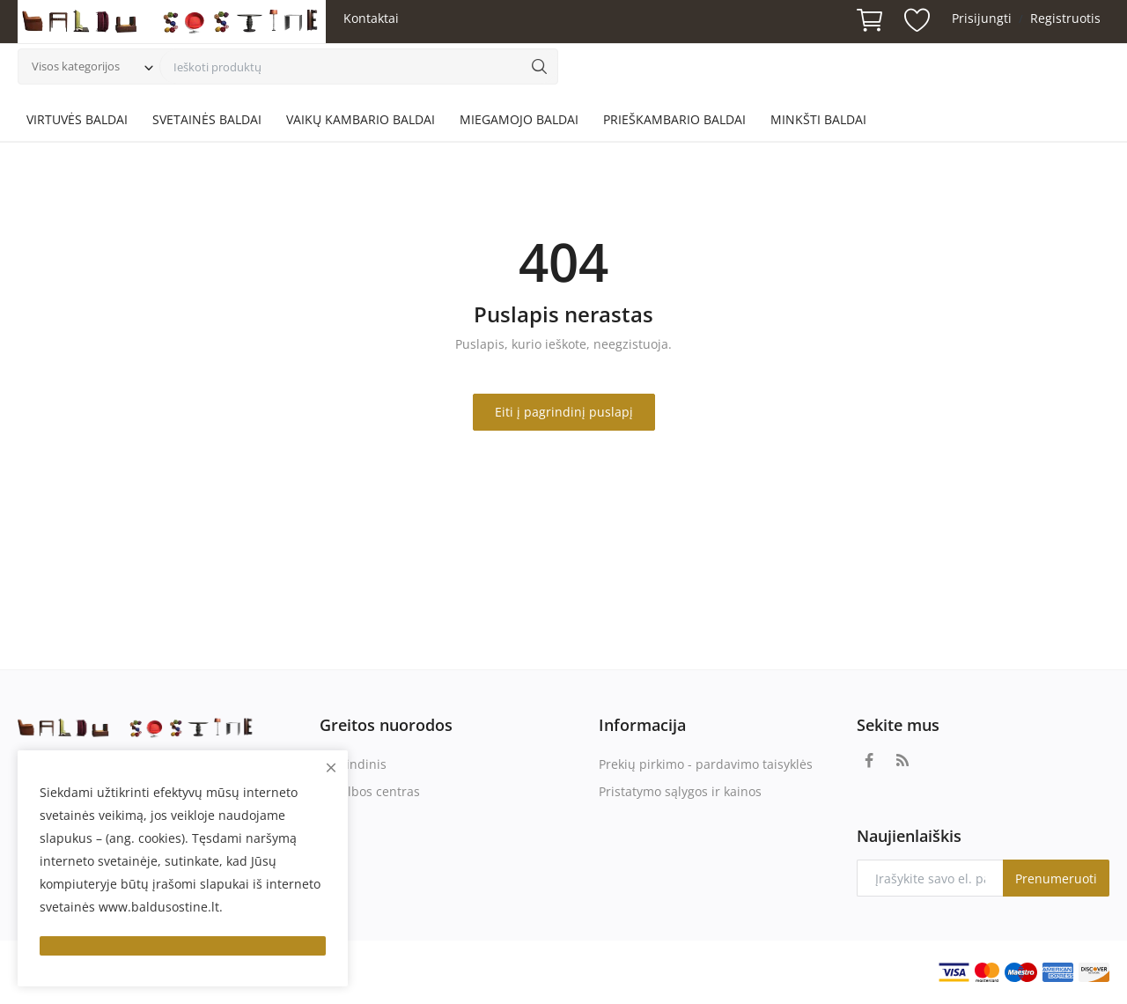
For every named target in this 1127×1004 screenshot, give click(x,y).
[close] (331, 767)
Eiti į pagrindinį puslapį (564, 411)
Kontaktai (371, 18)
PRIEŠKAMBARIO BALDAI (674, 119)
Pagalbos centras (370, 791)
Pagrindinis (353, 764)
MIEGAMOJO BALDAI (519, 119)
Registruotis (1065, 18)
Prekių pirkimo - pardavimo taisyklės (706, 764)
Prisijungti (982, 18)
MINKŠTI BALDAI (818, 119)
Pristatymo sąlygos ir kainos (680, 791)
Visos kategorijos (76, 66)
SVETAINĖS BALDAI (206, 119)
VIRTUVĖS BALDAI (77, 119)
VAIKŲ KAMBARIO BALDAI (360, 119)
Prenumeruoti (1056, 878)
